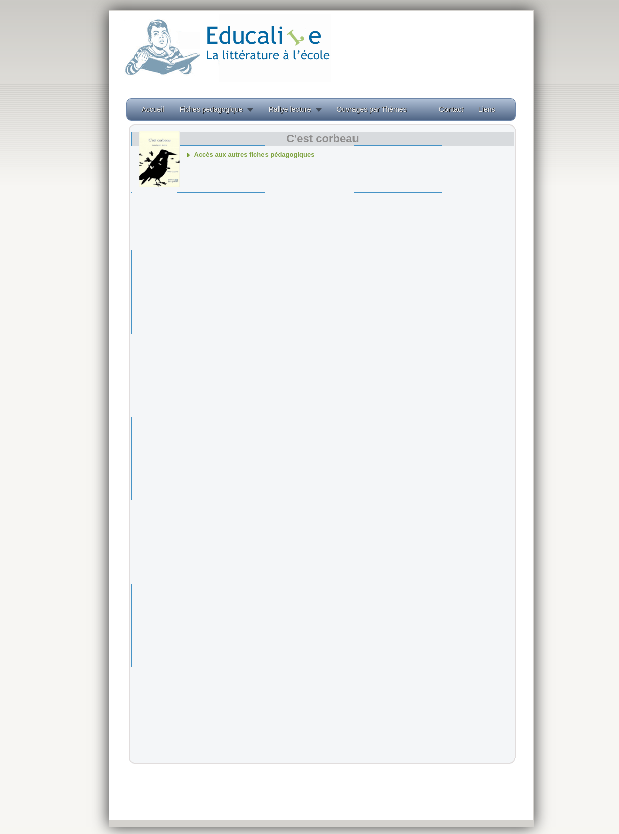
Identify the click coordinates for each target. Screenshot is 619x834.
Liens (486, 109)
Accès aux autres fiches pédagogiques (254, 154)
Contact (451, 109)
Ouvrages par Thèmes (372, 109)
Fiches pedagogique (211, 109)
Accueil (153, 109)
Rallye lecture (290, 109)
